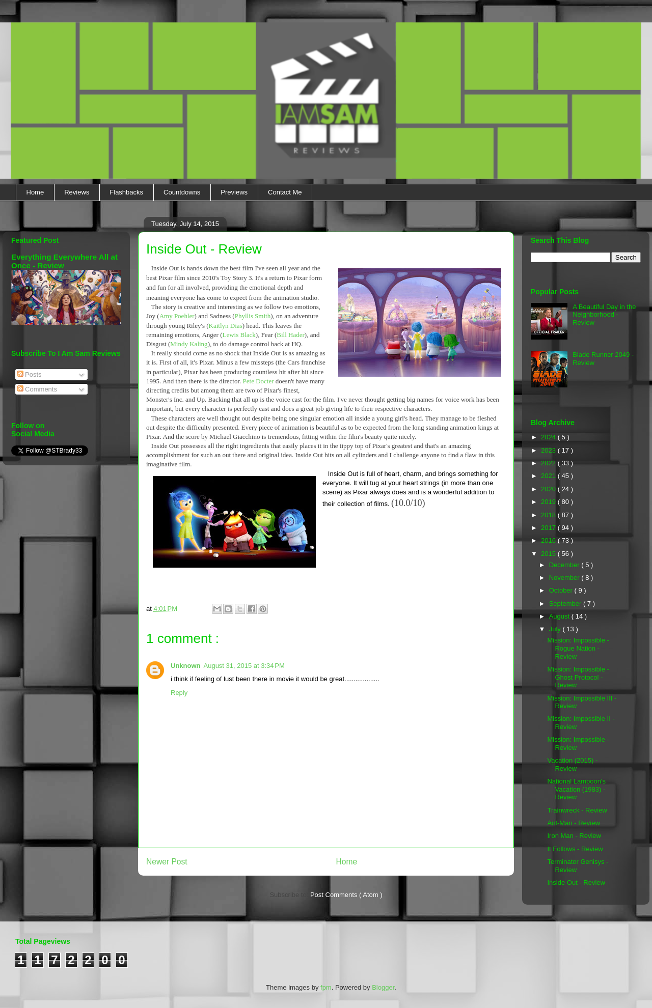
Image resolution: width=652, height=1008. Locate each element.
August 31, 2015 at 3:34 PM (244, 665)
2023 (549, 450)
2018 (549, 515)
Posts (29, 374)
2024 (549, 437)
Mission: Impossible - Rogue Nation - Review (578, 648)
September (566, 603)
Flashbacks (126, 192)
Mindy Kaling (188, 344)
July (556, 629)
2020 (549, 489)
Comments (37, 389)
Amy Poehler (177, 316)
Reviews (76, 192)
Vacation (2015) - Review (572, 764)
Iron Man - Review (574, 835)
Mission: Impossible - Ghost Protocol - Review (578, 677)
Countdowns (182, 192)
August (560, 616)
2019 (549, 502)
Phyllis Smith (252, 316)
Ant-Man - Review (573, 823)
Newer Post (166, 861)
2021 (549, 476)
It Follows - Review (575, 849)
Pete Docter (258, 381)
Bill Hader (291, 335)
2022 (549, 463)
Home (35, 192)
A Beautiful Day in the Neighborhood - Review (604, 314)
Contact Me (285, 192)
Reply (179, 692)
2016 (549, 540)
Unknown (186, 665)
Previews (234, 192)
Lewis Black (238, 335)
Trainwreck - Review (577, 810)
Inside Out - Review (576, 882)
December (565, 565)
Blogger (383, 987)
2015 (549, 553)
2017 (549, 527)
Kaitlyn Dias (225, 325)
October (562, 590)
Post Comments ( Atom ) (346, 895)
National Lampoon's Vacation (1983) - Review (576, 789)
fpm (326, 987)
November (565, 577)
